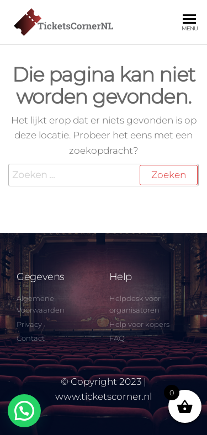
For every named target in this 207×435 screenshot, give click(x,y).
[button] (24, 410)
